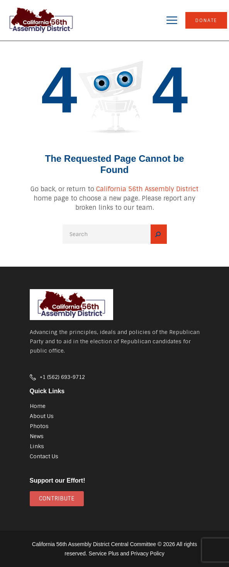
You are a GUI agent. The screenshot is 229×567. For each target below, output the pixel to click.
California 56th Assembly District (147, 189)
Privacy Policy (148, 553)
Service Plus (104, 553)
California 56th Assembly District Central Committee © (97, 544)
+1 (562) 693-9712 (62, 377)
